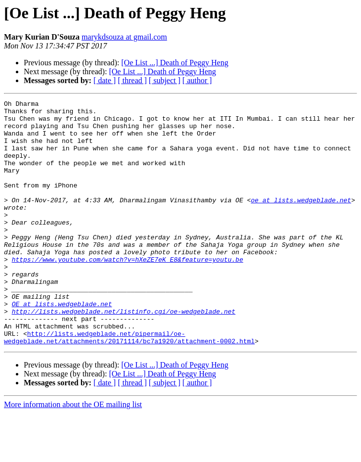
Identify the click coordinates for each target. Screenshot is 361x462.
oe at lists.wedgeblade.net (301, 220)
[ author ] (197, 80)
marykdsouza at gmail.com (124, 37)
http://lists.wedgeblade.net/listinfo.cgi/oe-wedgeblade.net (123, 354)
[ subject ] (164, 80)
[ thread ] (132, 80)
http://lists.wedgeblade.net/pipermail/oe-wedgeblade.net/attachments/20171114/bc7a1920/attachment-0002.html (129, 385)
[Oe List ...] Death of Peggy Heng (174, 62)
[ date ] (104, 80)
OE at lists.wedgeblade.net (62, 345)
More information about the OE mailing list (73, 453)
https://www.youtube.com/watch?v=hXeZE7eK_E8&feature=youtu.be (127, 291)
